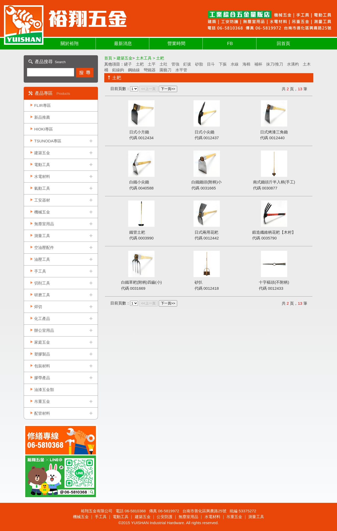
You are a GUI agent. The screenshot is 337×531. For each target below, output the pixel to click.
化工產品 (42, 318)
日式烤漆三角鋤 (274, 132)
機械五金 (42, 212)
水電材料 (42, 176)
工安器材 (42, 200)
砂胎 (199, 64)
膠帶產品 (42, 377)
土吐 (163, 64)
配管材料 (42, 413)
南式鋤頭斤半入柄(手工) (274, 182)
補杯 (258, 64)
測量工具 (42, 235)
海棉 (246, 64)
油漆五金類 (44, 389)
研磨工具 (42, 295)
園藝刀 (165, 70)
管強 (175, 64)
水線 (235, 64)
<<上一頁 (148, 89)
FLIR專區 (42, 105)
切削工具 (42, 283)
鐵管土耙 (137, 232)
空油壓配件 (44, 247)
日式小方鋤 (139, 132)
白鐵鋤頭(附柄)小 (206, 182)
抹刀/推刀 (274, 64)
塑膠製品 (42, 354)
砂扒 (198, 282)
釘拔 (187, 64)
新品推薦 (42, 117)
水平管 (181, 70)
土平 (152, 64)
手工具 (40, 271)
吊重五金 (42, 401)
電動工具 (42, 164)
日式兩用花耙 (206, 232)
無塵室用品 (44, 224)
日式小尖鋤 (204, 132)
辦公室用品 (44, 330)
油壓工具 (42, 259)
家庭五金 (42, 342)
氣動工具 (42, 188)
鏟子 (128, 64)
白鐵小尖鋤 (139, 182)
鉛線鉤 (118, 70)
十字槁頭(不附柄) (274, 282)
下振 (223, 64)
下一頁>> (168, 89)
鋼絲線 (134, 70)
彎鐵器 (150, 70)
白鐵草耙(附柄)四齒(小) (141, 282)
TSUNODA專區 (47, 141)
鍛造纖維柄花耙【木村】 (274, 232)
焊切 (38, 306)
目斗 (211, 64)
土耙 (140, 64)
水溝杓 (293, 64)
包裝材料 (42, 366)
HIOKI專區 (43, 129)
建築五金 (42, 153)
